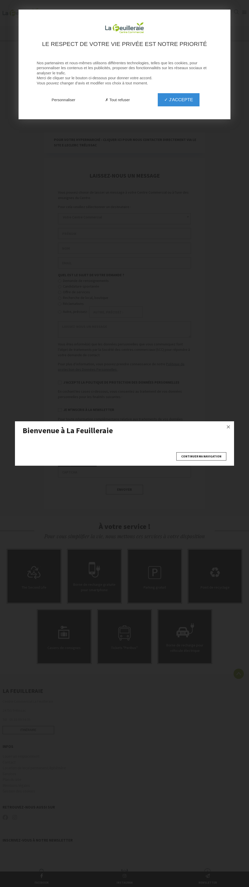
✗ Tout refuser (117, 100)
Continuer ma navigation (201, 456)
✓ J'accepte (178, 99)
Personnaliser (63, 100)
